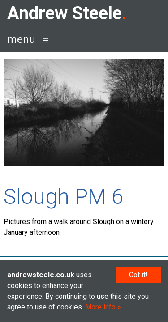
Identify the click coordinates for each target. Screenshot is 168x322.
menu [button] (21, 39)
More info (100, 307)
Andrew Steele (64, 13)
